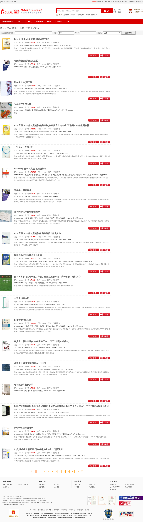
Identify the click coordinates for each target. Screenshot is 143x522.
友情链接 (80, 510)
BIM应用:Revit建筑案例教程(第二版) (31, 39)
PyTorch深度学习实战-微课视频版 (30, 169)
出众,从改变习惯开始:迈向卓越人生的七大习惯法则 (38, 449)
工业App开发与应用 (23, 147)
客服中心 (72, 510)
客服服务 (139, 2)
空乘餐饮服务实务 (22, 190)
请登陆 (94, 2)
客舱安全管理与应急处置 (26, 61)
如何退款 (41, 487)
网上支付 (77, 484)
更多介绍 (113, 489)
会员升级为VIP (115, 487)
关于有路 (33, 510)
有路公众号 (123, 2)
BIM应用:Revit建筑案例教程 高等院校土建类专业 (37, 233)
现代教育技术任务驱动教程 (27, 212)
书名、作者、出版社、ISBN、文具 (68, 11)
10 (73, 471)
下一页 (80, 471)
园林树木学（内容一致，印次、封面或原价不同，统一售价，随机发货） (48, 276)
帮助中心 (64, 510)
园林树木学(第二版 (23, 82)
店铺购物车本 (138, 12)
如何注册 (113, 484)
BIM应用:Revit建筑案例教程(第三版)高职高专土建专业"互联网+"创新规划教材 (51, 125)
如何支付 (56, 484)
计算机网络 (81, 15)
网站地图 (56, 510)
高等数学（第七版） (69, 15)
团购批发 (132, 2)
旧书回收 (39, 22)
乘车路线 (41, 510)
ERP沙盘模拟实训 (22, 320)
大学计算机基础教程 (23, 428)
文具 (68, 22)
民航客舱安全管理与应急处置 (28, 255)
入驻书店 (58, 22)
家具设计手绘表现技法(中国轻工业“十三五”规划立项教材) (41, 341)
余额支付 (92, 484)
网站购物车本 (138, 9)
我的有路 (107, 2)
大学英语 (94, 15)
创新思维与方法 (21, 298)
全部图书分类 (11, 22)
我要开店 (116, 2)
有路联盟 (48, 510)
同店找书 (114, 11)
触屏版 (87, 510)
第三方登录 (128, 487)
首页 (30, 22)
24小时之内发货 (23, 484)
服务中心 (6, 487)
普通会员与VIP (129, 484)
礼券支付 (92, 487)
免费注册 (100, 2)
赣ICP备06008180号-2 (43, 503)
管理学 (88, 15)
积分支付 (77, 487)
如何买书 (41, 484)
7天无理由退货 (7, 484)
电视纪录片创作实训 (23, 384)
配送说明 (56, 487)
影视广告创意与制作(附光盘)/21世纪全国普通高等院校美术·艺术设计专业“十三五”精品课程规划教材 (61, 406)
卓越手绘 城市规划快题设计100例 (30, 363)
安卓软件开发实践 (22, 104)
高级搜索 (119, 11)
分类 (49, 22)
